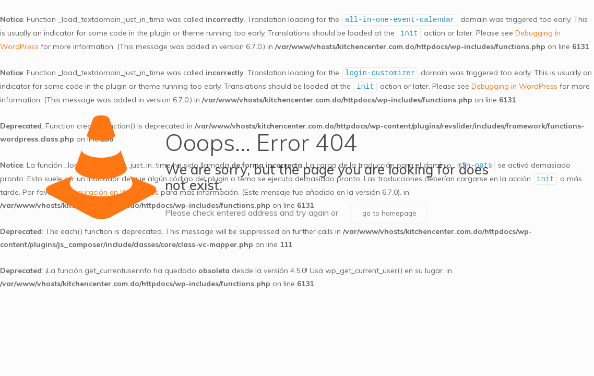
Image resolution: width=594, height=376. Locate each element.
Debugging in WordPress (514, 86)
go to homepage (391, 213)
